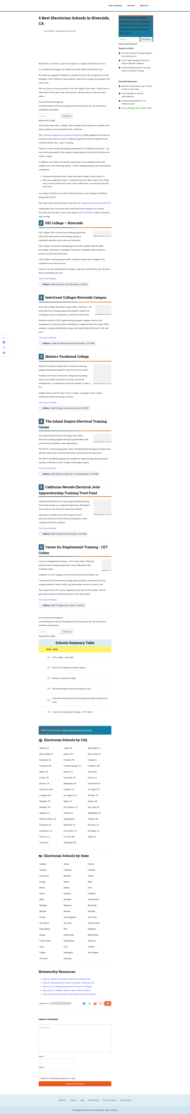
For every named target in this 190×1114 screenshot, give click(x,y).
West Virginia (93, 952)
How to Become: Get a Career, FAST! (137, 108)
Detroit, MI (92, 772)
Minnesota (68, 905)
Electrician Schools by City (60, 1003)
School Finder (125, 1100)
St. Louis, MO (69, 837)
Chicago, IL (92, 760)
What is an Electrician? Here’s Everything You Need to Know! (69, 994)
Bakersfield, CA (94, 748)
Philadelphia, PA (94, 813)
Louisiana (91, 893)
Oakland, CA (44, 813)
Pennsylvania (69, 935)
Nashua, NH (92, 801)
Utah (65, 947)
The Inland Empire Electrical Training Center (71, 688)
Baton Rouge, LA (46, 754)
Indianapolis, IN (70, 783)
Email (42, 1067)
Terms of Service (109, 1100)
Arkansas (43, 870)
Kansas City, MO (46, 789)
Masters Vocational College (64, 678)
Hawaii (66, 882)
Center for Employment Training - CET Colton (72, 712)
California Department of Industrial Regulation (63, 135)
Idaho (90, 882)
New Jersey (92, 917)
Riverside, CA (93, 825)
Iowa (90, 888)
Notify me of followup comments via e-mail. (57, 1078)
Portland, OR (93, 819)
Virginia (42, 952)
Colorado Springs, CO (72, 766)
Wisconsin (43, 958)
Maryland (67, 899)
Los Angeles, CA (70, 795)
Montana (67, 911)
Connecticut (44, 876)
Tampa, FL (92, 837)
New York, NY (93, 807)
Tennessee (92, 941)
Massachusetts (93, 899)
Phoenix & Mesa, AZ (47, 819)
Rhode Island (93, 935)
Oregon (42, 935)
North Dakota (44, 929)
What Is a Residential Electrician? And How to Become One (68, 982)
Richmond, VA (69, 825)
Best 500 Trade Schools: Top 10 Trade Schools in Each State (137, 87)
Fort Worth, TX (70, 778)
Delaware (67, 876)
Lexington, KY (45, 795)
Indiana (66, 888)
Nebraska (91, 911)
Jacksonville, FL (94, 783)
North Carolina (93, 923)
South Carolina (45, 941)
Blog (82, 1100)
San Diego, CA (94, 831)
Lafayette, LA (69, 789)
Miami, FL (68, 801)
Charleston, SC (45, 760)
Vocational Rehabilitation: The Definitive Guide (134, 102)
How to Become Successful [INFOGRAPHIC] (132, 95)
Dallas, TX (43, 772)
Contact (73, 1100)
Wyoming (67, 958)
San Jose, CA (44, 837)
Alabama (42, 864)
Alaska (66, 864)
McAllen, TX (93, 795)
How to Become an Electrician (76, 730)
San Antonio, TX (70, 831)
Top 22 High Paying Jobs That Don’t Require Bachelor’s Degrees (136, 61)
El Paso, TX (44, 778)
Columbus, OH (94, 766)
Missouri (42, 911)
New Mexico (44, 923)
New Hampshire (70, 917)
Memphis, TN (44, 801)
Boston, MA (68, 754)
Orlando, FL (68, 813)
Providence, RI (45, 825)
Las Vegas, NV (93, 789)
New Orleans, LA (70, 807)
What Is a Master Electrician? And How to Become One (67, 979)
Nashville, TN (44, 807)
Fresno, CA (92, 778)
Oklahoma (92, 929)
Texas (41, 947)
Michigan (43, 905)
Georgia (42, 882)
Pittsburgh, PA (69, 819)
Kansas (42, 893)
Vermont (91, 947)
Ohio (65, 929)
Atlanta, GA (44, 748)
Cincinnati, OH (45, 766)
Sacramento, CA (45, 831)
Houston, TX (44, 783)
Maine (41, 899)
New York (67, 923)
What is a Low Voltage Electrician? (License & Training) (67, 986)
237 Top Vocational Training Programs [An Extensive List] (137, 54)
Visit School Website (47, 278)
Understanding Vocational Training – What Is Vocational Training (136, 69)
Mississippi (92, 905)
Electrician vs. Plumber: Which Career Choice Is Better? (67, 990)
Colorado (91, 870)
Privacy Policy (93, 1100)
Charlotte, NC (69, 760)
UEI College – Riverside (62, 657)
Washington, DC (70, 842)
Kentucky (67, 893)
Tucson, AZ (43, 842)
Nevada (42, 917)
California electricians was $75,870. (96, 203)
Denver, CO (68, 772)
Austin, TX (68, 748)
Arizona (91, 864)
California (67, 870)
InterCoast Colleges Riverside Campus (68, 667)
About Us (62, 1100)
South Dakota (69, 941)
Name (42, 1056)
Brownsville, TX (94, 754)
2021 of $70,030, (86, 212)
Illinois (42, 888)
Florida (90, 876)
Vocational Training (94, 1110)
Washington (68, 952)
